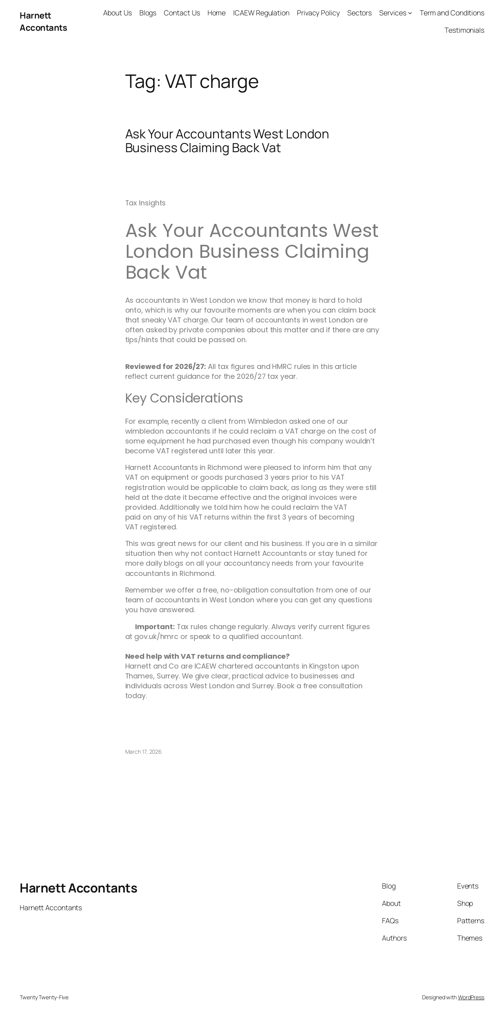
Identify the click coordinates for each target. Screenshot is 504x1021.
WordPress (471, 997)
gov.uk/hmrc (156, 636)
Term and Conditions (452, 12)
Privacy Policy (318, 12)
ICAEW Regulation (261, 12)
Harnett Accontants (43, 21)
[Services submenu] (410, 13)
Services (392, 12)
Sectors (359, 12)
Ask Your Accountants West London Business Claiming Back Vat (227, 141)
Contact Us (182, 12)
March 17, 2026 (143, 751)
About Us (117, 12)
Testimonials (464, 30)
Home (217, 12)
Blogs (148, 12)
